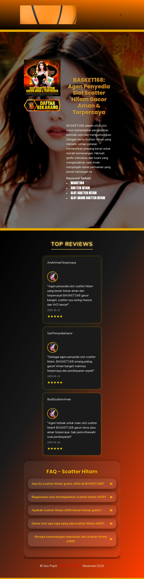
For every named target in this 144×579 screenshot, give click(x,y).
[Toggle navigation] (121, 15)
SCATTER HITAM (70, 566)
